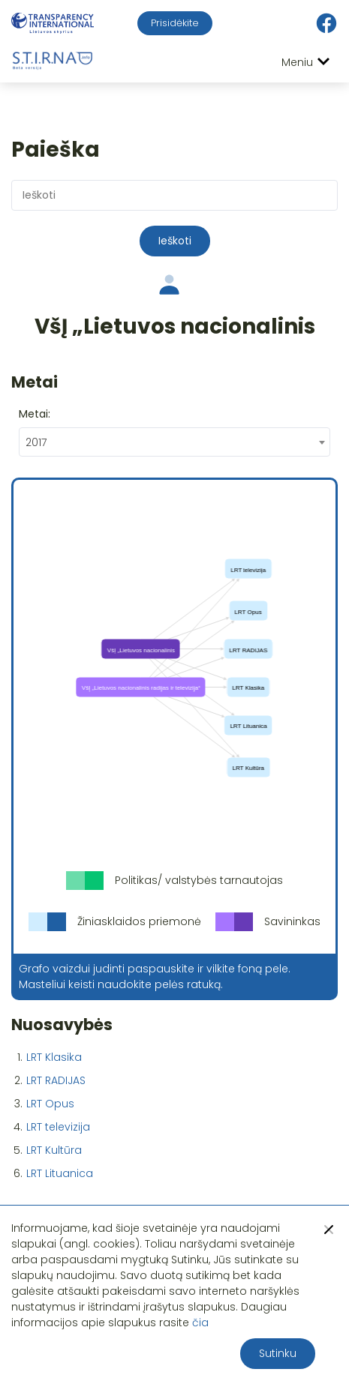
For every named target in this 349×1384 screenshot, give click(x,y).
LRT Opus (50, 1103)
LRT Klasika (54, 1057)
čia (200, 1322)
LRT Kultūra (54, 1150)
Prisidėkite (175, 23)
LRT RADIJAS (56, 1080)
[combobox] (174, 442)
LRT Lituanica (59, 1173)
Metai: (34, 413)
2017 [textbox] (36, 442)
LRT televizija (58, 1126)
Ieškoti (174, 240)
